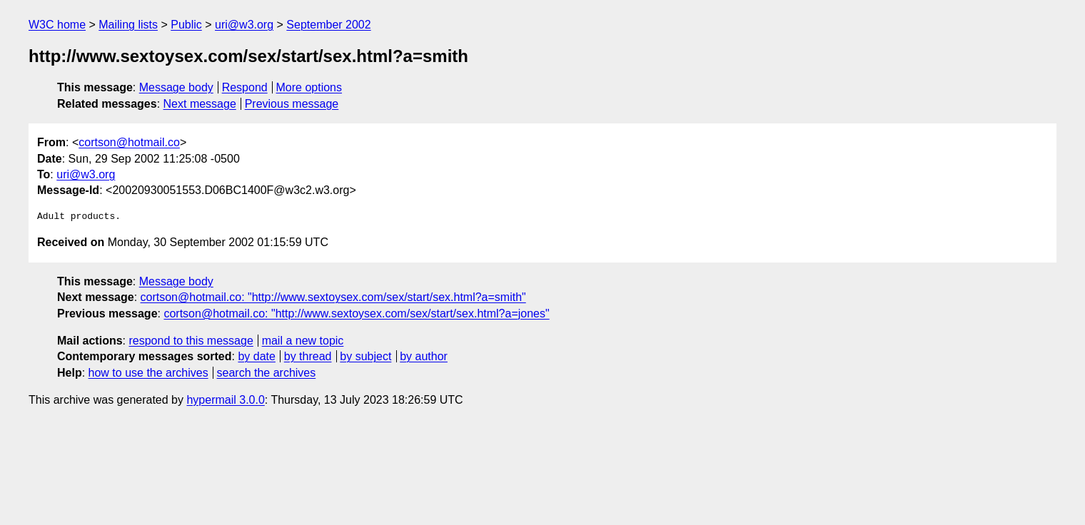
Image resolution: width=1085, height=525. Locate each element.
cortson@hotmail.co (129, 142)
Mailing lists (128, 25)
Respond (245, 87)
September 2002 (328, 25)
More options (309, 87)
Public (186, 25)
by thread (308, 356)
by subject (365, 356)
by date (256, 356)
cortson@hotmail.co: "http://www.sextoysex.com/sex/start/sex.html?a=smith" (333, 297)
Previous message (292, 104)
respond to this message (190, 341)
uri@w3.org (244, 25)
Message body (176, 87)
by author (424, 356)
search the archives (266, 373)
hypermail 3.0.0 (225, 400)
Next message (199, 104)
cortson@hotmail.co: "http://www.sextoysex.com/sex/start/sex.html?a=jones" (356, 313)
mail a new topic (303, 341)
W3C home (57, 25)
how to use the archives (148, 373)
